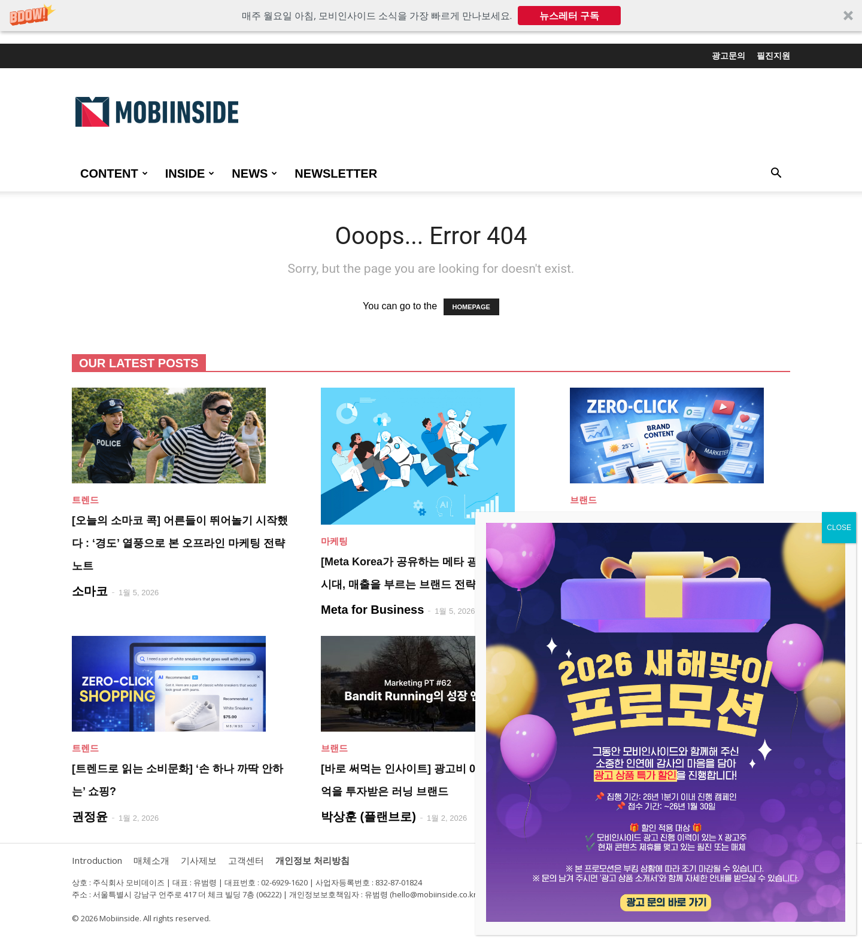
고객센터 (246, 860)
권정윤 (90, 816)
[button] (431, 15)
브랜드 (583, 500)
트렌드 (85, 500)
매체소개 (151, 860)
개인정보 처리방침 (312, 860)
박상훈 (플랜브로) (368, 816)
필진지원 (773, 55)
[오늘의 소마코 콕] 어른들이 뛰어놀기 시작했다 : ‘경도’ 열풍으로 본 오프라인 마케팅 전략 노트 (180, 543)
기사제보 (199, 860)
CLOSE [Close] (839, 527)
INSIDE (190, 173)
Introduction (97, 860)
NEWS (254, 173)
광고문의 (728, 55)
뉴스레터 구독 (569, 15)
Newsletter (336, 173)
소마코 (90, 591)
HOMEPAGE (471, 306)
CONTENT (114, 173)
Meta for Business (372, 609)
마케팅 (334, 541)
